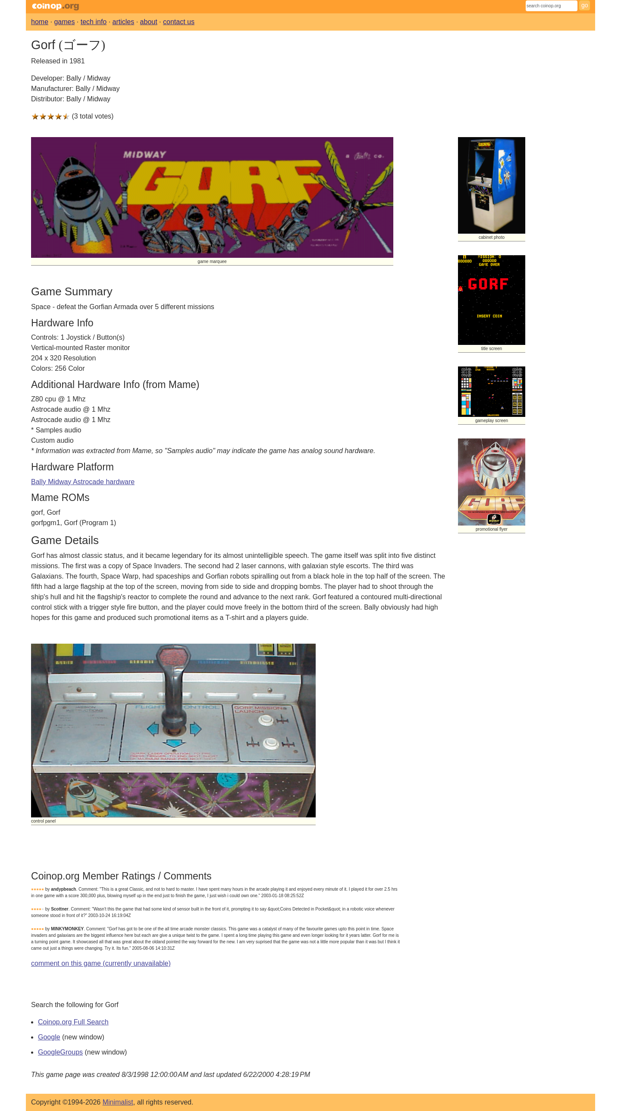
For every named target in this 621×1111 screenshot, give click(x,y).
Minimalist (118, 1102)
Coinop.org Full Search (73, 1022)
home (39, 21)
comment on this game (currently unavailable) (101, 963)
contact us (178, 21)
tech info (94, 21)
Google (49, 1037)
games (64, 21)
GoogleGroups (60, 1052)
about (148, 21)
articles (124, 21)
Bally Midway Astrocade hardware (83, 481)
